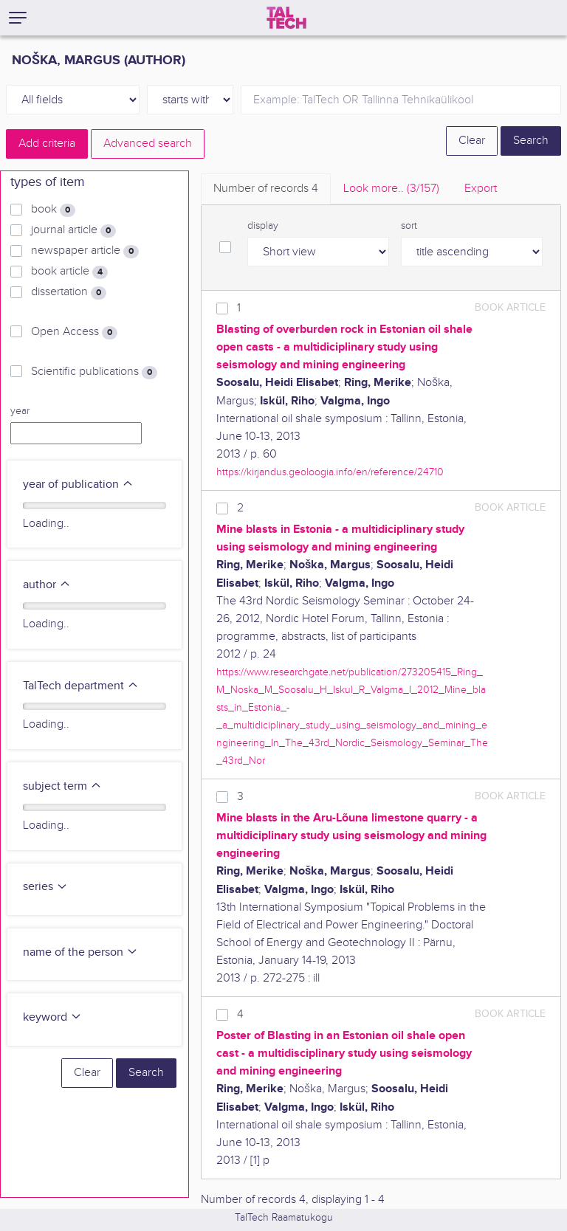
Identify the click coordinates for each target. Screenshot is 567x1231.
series (45, 887)
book (53, 209)
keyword (52, 1017)
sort (409, 226)
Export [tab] (480, 189)
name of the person (80, 952)
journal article (73, 230)
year (20, 411)
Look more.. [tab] (391, 189)
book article (69, 271)
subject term (62, 786)
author (47, 585)
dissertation (68, 292)
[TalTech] (286, 18)
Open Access (74, 332)
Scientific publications (94, 372)
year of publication (78, 484)
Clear (471, 141)
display (262, 226)
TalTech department (81, 686)
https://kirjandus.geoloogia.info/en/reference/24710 (330, 472)
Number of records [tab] (265, 189)
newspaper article (85, 251)
